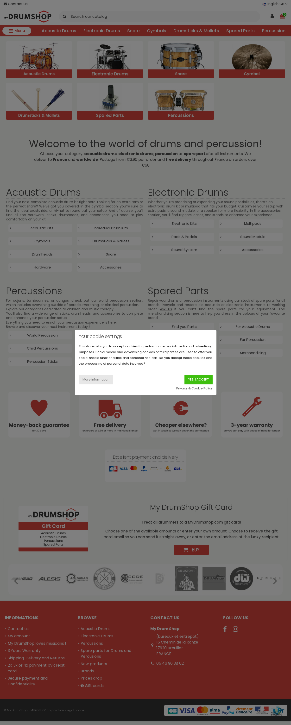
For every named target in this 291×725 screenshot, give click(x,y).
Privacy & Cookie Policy (194, 388)
